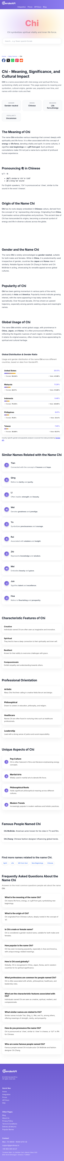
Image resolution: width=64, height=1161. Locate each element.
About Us (5, 1118)
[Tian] (32, 465)
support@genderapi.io (10, 1145)
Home (4, 56)
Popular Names (8, 1129)
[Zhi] (32, 553)
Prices (30, 7)
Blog (44, 7)
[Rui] (32, 539)
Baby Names (12, 56)
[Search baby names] (32, 41)
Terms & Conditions (9, 1124)
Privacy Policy (7, 1121)
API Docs (37, 7)
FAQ (3, 1103)
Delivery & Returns (9, 1127)
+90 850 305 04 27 (9, 1149)
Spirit (5, 863)
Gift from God (23, 863)
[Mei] (32, 568)
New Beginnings (37, 863)
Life (12, 863)
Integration (22, 7)
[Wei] (32, 509)
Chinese (50, 863)
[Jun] (32, 583)
